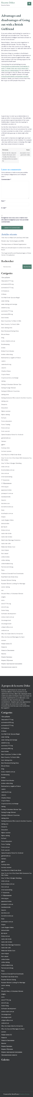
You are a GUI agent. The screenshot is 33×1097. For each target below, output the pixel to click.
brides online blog (7, 354)
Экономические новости (9, 667)
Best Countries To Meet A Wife (11, 321)
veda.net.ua (5, 630)
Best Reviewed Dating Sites (10, 331)
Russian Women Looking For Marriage (13, 584)
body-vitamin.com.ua (8, 341)
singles (3, 597)
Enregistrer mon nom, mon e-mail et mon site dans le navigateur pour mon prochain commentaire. (15, 220)
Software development (8, 614)
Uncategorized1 (6, 624)
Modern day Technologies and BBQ (12, 241)
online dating (5, 560)
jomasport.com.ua (7, 493)
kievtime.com (5, 503)
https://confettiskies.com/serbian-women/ (15, 76)
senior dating (5, 587)
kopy (2, 510)
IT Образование (6, 483)
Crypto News (5, 374)
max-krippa (5, 550)
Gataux (3, 441)
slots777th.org (6, 604)
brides (3, 348)
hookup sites (5, 448)
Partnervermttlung (7, 567)
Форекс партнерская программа (11, 664)
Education (4, 408)
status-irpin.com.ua (7, 617)
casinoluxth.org (6, 364)
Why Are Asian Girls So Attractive (12, 634)
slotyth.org (4, 607)
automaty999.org (7, 314)
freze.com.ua (5, 428)
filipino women (5, 411)
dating (3, 381)
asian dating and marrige (9, 304)
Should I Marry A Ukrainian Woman (12, 593)
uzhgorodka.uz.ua (7, 627)
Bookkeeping (5, 344)
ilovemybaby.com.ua (7, 470)
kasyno (3, 500)
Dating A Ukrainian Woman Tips (11, 384)
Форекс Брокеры (6, 657)
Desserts (4, 404)
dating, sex (4, 401)
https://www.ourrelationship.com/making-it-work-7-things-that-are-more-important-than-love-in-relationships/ (15, 68)
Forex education (6, 421)
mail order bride (6, 533)
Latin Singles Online (7, 520)
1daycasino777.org (7, 281)
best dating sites (6, 328)
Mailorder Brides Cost (8, 547)
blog (2, 338)
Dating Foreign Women (8, 388)
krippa (3, 517)
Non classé (4, 553)
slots (2, 600)
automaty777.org (7, 311)
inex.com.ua (5, 473)
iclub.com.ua (5, 467)
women (3, 640)
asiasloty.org (5, 308)
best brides (5, 318)
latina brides (5, 523)
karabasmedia (5, 497)
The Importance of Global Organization (13, 244)
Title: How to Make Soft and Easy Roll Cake (15, 238)
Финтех (3, 654)
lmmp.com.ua (5, 530)
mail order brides (6, 537)
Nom (3, 201)
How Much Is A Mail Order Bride (11, 455)
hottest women (6, 451)
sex (2, 590)
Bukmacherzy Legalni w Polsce (11, 358)
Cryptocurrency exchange (9, 378)
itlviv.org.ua (4, 487)
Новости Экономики (7, 650)
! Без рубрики (5, 277)
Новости (4, 647)
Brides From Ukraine (7, 351)
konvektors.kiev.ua (7, 507)
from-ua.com (5, 431)
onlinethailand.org (7, 563)
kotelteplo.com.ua (7, 513)
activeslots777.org (7, 288)
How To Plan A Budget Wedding (11, 463)
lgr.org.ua (4, 527)
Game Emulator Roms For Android (12, 434)
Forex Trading (5, 424)
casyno (3, 368)
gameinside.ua (5, 438)
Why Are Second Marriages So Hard (12, 637)
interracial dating (6, 477)
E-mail (3, 208)
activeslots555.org (7, 284)
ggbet (3, 444)
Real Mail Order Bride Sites (9, 577)
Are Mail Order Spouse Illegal (10, 297)
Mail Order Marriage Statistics (10, 540)
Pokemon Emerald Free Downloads (12, 573)
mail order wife (6, 543)
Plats (2, 570)
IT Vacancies (5, 480)
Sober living (5, 610)
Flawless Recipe (24, 1094)
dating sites (5, 394)
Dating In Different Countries (10, 391)
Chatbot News (6, 371)
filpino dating (5, 414)
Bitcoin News (5, 334)
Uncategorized (6, 620)
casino (3, 361)
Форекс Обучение (7, 660)
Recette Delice (8, 2)
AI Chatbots (5, 291)
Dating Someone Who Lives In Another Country (16, 398)
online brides (5, 557)
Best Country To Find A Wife (10, 324)
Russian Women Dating (8, 580)
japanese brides (6, 490)
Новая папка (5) (6, 644)
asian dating (5, 301)
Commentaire (6, 179)
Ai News (3, 294)
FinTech (3, 418)
